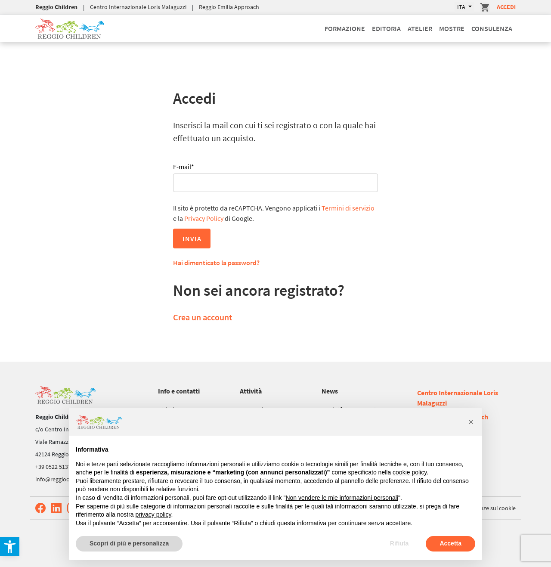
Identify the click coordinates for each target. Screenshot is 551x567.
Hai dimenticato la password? (216, 262)
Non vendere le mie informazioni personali (341, 497)
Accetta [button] (450, 543)
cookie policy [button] (410, 472)
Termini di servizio (348, 208)
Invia (192, 238)
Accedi (506, 7)
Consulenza (491, 28)
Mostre (451, 28)
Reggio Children (56, 7)
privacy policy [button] (153, 514)
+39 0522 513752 (56, 467)
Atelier (420, 28)
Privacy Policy (203, 218)
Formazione (345, 28)
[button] (471, 422)
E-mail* (183, 166)
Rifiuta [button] (399, 543)
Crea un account (202, 317)
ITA (462, 7)
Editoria (386, 28)
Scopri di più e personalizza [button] (129, 543)
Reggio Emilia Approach (229, 7)
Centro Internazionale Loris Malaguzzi (138, 7)
